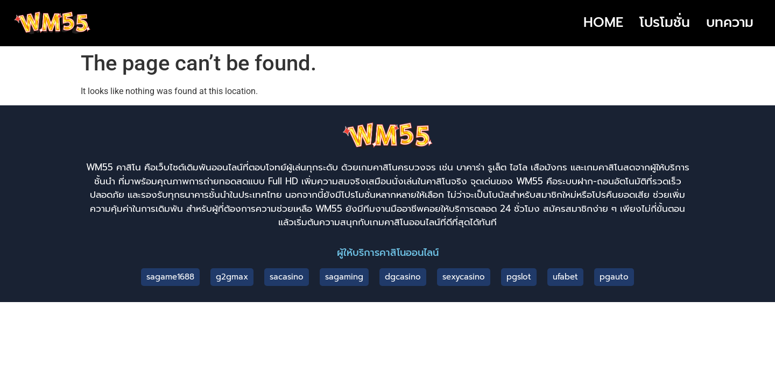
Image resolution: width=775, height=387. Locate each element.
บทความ (729, 22)
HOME (603, 22)
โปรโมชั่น (664, 22)
